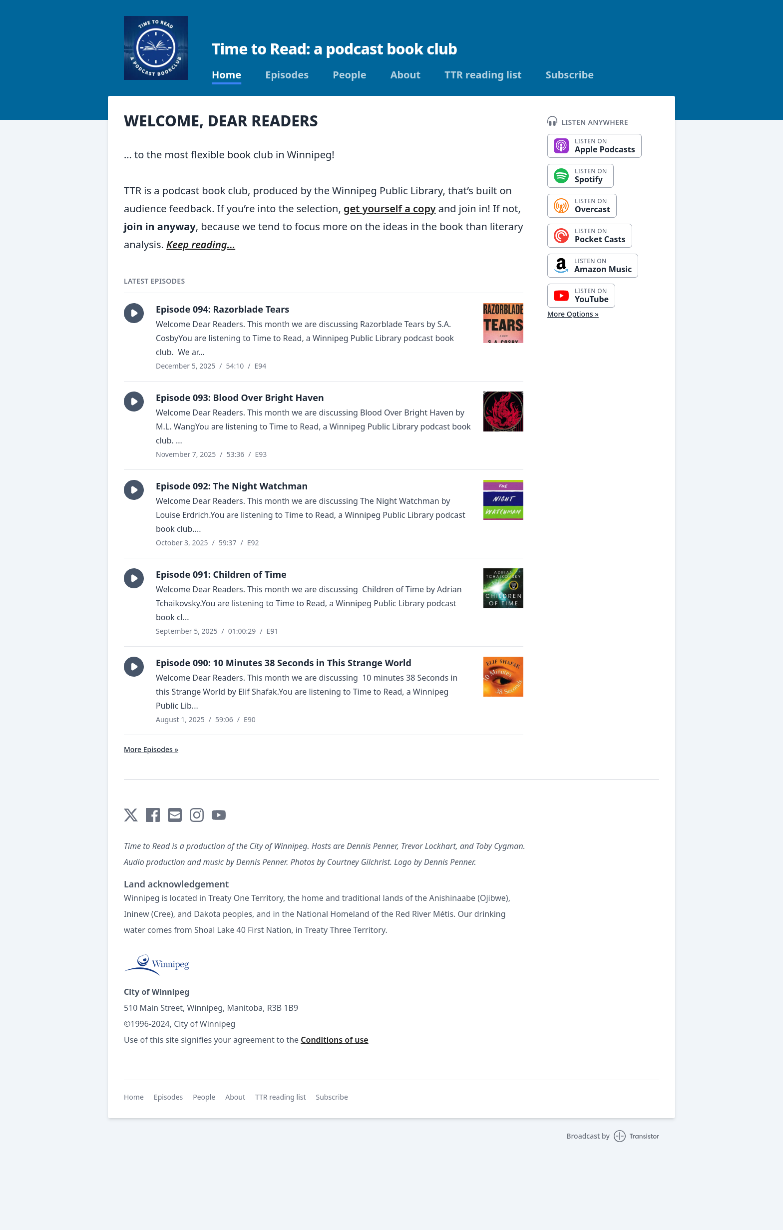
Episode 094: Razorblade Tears (222, 309)
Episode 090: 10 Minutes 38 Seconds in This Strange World (283, 663)
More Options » (573, 314)
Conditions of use (334, 1039)
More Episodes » (151, 749)
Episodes (287, 75)
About (406, 75)
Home (226, 75)
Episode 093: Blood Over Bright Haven (240, 398)
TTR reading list (482, 75)
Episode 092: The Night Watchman (232, 486)
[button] (134, 313)
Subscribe (570, 75)
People (349, 75)
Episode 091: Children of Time (221, 574)
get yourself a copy (389, 208)
